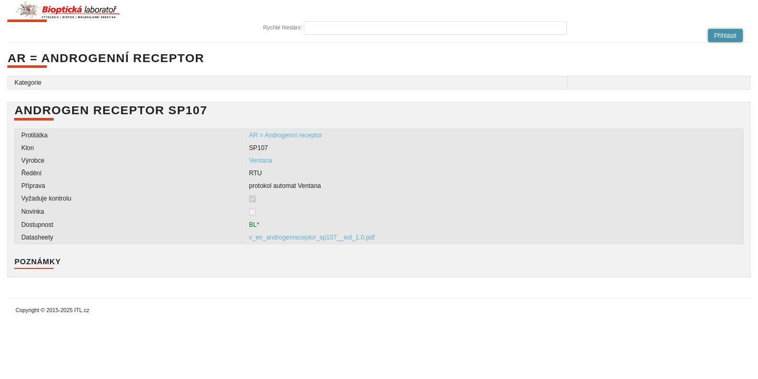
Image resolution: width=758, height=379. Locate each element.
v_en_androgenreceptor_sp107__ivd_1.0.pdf (312, 237)
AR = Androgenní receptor (285, 135)
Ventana (260, 160)
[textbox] (435, 28)
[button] (725, 35)
